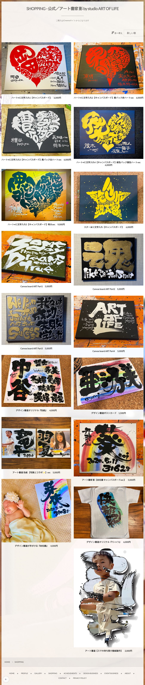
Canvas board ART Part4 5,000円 (108, 352)
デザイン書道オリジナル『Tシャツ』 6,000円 (108, 543)
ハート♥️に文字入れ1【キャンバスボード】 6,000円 (36, 97)
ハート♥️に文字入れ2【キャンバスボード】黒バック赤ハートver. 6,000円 (108, 97)
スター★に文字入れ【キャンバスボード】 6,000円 (108, 228)
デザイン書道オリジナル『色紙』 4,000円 (36, 411)
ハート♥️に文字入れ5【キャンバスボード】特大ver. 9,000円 (36, 225)
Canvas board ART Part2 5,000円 (108, 290)
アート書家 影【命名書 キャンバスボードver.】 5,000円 (108, 481)
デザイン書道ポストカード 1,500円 (108, 414)
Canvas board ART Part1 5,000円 (36, 287)
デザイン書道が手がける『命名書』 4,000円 (36, 546)
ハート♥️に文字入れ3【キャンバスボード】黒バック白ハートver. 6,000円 (36, 159)
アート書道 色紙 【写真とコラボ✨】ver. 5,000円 (36, 473)
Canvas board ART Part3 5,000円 (36, 349)
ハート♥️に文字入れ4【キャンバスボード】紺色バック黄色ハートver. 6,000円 (109, 163)
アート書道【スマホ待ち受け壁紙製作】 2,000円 (108, 651)
